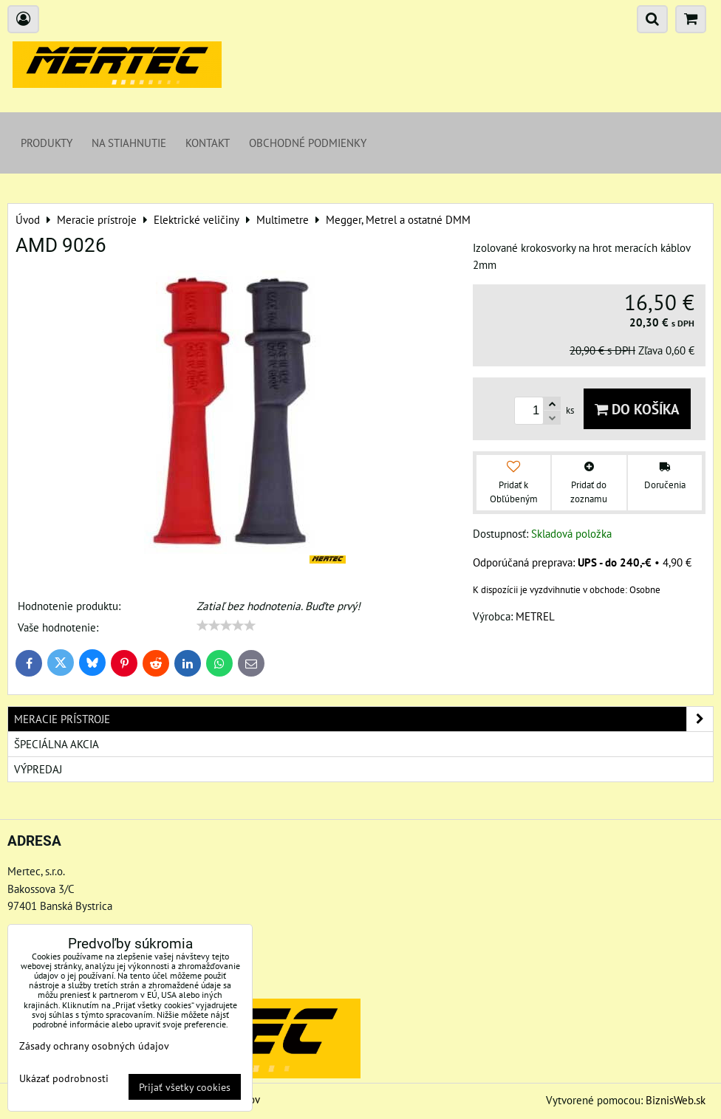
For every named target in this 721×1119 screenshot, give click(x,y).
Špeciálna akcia (56, 743)
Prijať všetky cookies (184, 1087)
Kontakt (207, 142)
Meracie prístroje (363, 719)
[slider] (226, 626)
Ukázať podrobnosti (64, 1078)
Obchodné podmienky (307, 142)
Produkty (46, 142)
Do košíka (637, 409)
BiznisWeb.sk (675, 1099)
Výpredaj (38, 769)
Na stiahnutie (129, 142)
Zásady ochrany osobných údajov (94, 1045)
